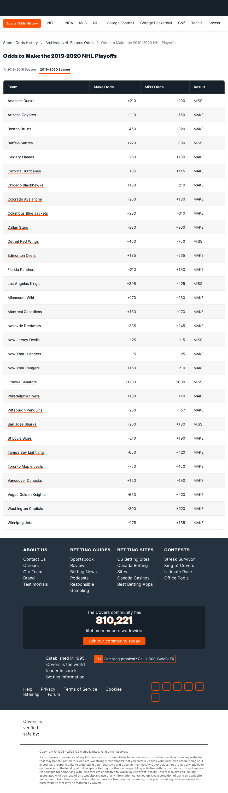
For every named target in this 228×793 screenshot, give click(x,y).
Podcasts (79, 577)
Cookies (114, 689)
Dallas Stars (18, 227)
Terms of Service (80, 689)
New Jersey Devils (24, 340)
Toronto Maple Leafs (25, 466)
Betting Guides (90, 550)
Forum (54, 694)
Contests (177, 550)
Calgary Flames (21, 157)
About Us (35, 550)
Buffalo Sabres (20, 143)
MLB (83, 23)
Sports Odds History (20, 42)
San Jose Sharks (22, 424)
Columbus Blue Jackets (28, 213)
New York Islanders (24, 354)
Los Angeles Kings (24, 283)
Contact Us (34, 559)
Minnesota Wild (21, 297)
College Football (120, 23)
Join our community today (114, 641)
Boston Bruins (19, 129)
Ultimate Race (178, 571)
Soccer (214, 23)
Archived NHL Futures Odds (69, 42)
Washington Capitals (25, 508)
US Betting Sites (133, 559)
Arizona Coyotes (22, 115)
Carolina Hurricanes (24, 171)
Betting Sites (135, 550)
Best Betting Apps (135, 584)
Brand (29, 577)
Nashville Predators (24, 325)
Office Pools (176, 577)
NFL (53, 23)
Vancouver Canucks (25, 480)
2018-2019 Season (20, 69)
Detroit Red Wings (23, 241)
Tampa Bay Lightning (26, 452)
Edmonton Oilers (22, 255)
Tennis (196, 23)
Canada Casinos (133, 577)
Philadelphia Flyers (24, 396)
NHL (97, 23)
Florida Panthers (22, 269)
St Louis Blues (20, 438)
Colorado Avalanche (25, 199)
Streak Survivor (179, 559)
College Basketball (156, 23)
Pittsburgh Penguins (25, 410)
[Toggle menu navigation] (221, 8)
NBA (69, 23)
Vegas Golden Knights (27, 494)
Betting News (83, 571)
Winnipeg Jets (20, 522)
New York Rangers (24, 368)
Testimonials (35, 584)
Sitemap (31, 694)
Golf (181, 23)
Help (27, 689)
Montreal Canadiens (25, 311)
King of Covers (179, 565)
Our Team (32, 571)
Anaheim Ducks (21, 100)
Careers (31, 565)
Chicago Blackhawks (26, 185)
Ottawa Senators (22, 382)
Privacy (48, 689)
